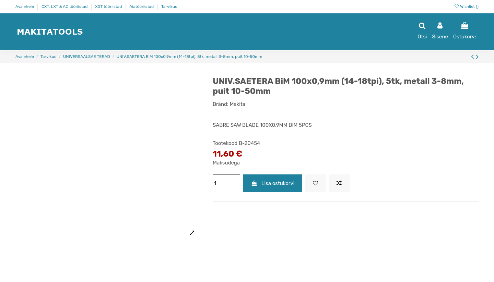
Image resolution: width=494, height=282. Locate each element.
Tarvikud (169, 6)
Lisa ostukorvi (273, 183)
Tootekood (225, 143)
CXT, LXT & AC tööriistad (65, 6)
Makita (237, 104)
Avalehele (25, 6)
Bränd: (220, 104)
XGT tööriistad (109, 6)
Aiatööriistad (142, 6)
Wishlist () (466, 6)
